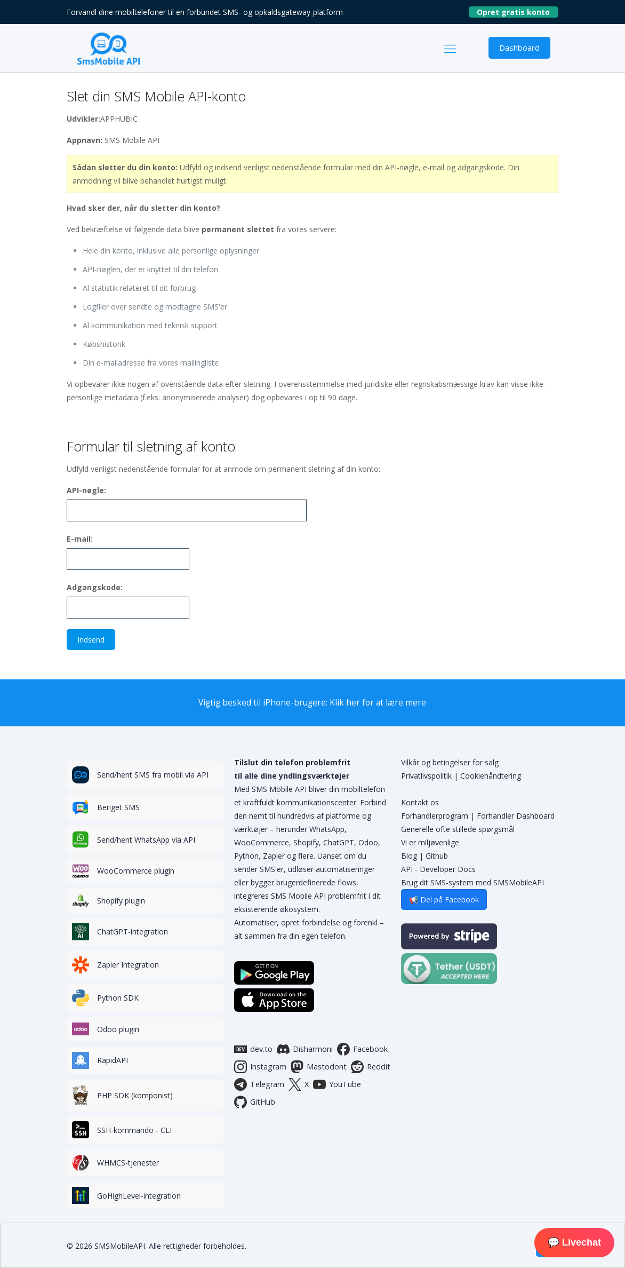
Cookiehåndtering (490, 776)
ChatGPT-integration (132, 931)
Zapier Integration (128, 965)
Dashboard (519, 47)
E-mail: (80, 539)
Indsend (91, 640)
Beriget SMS (118, 807)
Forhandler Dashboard (516, 816)
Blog (409, 856)
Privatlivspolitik (426, 776)
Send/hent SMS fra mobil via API (153, 775)
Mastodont (319, 1066)
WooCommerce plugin (135, 871)
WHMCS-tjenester (128, 1163)
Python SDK (118, 998)
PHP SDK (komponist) (135, 1095)
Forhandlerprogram (434, 816)
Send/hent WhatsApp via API (146, 840)
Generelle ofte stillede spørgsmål (458, 829)
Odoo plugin (118, 1029)
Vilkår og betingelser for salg (450, 762)
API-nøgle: (86, 490)
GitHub (254, 1102)
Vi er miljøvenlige (430, 842)
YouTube (337, 1084)
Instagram (260, 1066)
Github (437, 856)
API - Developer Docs (438, 869)
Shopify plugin (121, 900)
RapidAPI (112, 1060)
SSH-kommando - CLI (134, 1130)
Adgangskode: (95, 587)
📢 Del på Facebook (444, 899)
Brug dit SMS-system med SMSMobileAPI (472, 882)
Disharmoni (305, 1049)
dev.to (253, 1049)
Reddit (370, 1066)
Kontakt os (420, 802)
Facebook (362, 1049)
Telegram (259, 1084)
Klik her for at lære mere (378, 702)
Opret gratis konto (517, 12)
